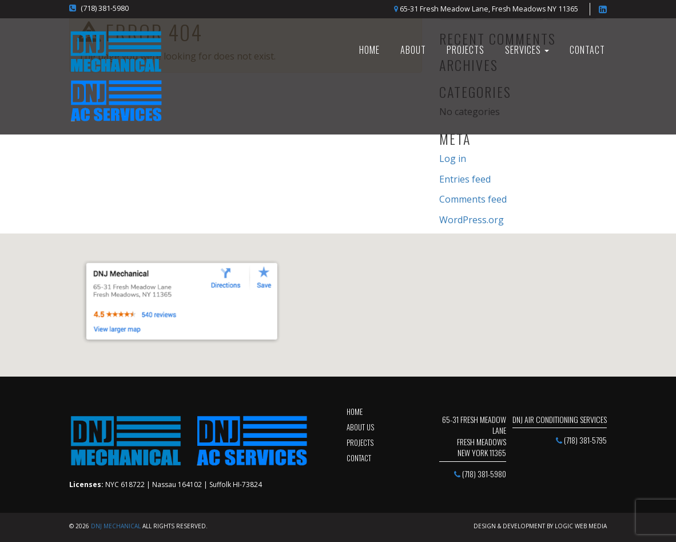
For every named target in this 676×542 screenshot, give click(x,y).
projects (360, 442)
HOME (369, 50)
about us (360, 427)
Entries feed (465, 179)
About (413, 50)
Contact (587, 50)
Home (355, 411)
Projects (465, 50)
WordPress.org (471, 219)
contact (359, 458)
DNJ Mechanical (116, 526)
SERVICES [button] (527, 50)
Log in (452, 158)
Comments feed (473, 199)
